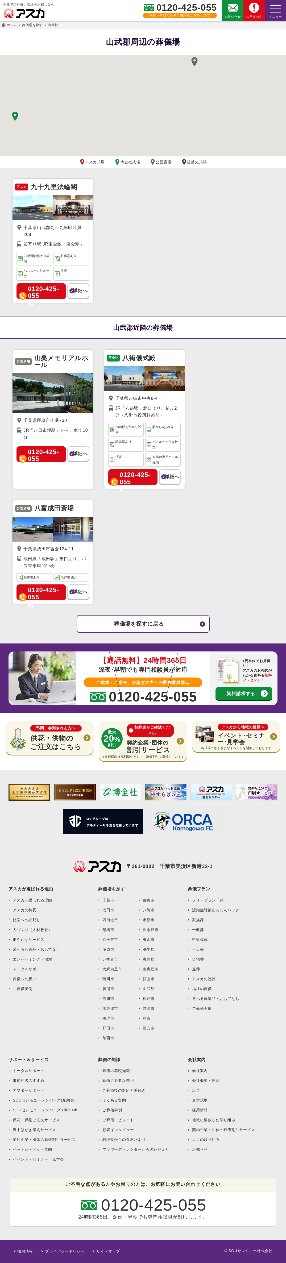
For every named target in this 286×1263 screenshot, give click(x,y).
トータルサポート (28, 969)
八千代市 (110, 939)
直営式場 (200, 1100)
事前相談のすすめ (28, 1080)
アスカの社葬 (204, 979)
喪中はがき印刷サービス (34, 1130)
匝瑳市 (108, 1018)
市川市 (108, 998)
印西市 (108, 1038)
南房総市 (151, 969)
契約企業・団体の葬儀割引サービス (44, 1139)
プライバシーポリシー (64, 1251)
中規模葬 (200, 939)
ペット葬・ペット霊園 (32, 1149)
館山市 (149, 979)
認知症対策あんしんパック (215, 910)
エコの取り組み (206, 1139)
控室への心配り (26, 920)
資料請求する (241, 693)
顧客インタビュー (118, 1130)
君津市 (149, 1008)
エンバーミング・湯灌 (32, 959)
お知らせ (200, 1149)
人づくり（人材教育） (32, 930)
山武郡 (149, 989)
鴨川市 (108, 979)
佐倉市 (149, 900)
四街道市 (110, 920)
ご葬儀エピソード (118, 1120)
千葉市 (108, 900)
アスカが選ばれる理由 (32, 900)
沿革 (196, 1090)
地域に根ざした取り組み (213, 1120)
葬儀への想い (24, 979)
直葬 (196, 969)
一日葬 (198, 949)
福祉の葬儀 (202, 989)
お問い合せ (233, 17)
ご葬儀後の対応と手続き (124, 1090)
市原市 (149, 920)
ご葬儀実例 (22, 989)
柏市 (147, 1018)
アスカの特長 (24, 910)
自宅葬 (198, 959)
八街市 (149, 910)
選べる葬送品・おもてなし (36, 949)
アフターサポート (28, 1090)
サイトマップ (108, 1251)
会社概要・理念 (206, 1080)
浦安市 (149, 1028)
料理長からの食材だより (124, 1139)
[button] (194, 61)
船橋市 (108, 930)
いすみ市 (110, 959)
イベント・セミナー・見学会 (38, 1159)
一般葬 (198, 930)
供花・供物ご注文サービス (36, 1120)
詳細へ (80, 290)
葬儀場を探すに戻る (139, 624)
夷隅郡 (149, 959)
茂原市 (108, 949)
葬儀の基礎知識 (116, 1071)
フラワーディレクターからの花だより (135, 1149)
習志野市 (151, 930)
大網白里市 (112, 969)
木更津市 (110, 1008)
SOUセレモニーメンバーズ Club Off (45, 1110)
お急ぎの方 (254, 17)
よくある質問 (114, 1100)
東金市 (149, 939)
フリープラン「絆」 (209, 900)
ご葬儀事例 (112, 1110)
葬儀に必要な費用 (118, 1080)
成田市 (108, 910)
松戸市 (149, 998)
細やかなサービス (28, 939)
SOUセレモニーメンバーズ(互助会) (44, 1100)
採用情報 (200, 1110)
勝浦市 (108, 989)
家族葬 (198, 920)
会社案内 (200, 1071)
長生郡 (149, 949)
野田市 (108, 1028)
